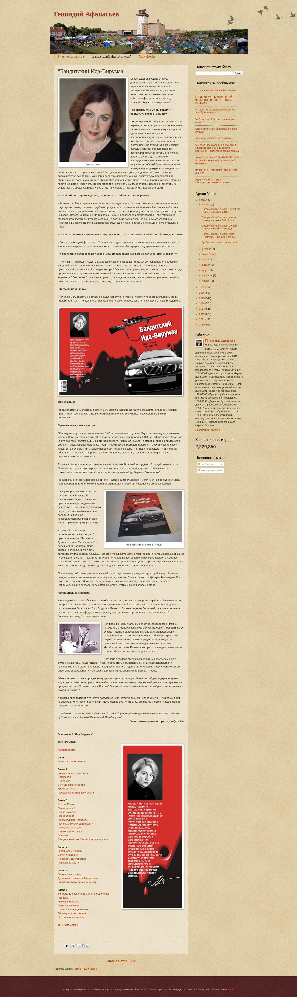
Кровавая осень (67, 788)
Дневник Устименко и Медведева (78, 878)
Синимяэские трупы (70, 831)
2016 (202, 292)
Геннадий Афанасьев (86, 14)
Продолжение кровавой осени (76, 792)
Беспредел (64, 776)
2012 (202, 314)
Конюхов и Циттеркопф (72, 858)
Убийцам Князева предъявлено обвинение (83, 893)
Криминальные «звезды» (73, 773)
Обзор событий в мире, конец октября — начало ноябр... (219, 235)
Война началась (67, 812)
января (206, 280)
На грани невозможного (72, 917)
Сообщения (206, 464)
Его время (64, 780)
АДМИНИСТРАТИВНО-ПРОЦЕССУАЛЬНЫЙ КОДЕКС (212, 181)
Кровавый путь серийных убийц (77, 882)
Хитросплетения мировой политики (215, 90)
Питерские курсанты (70, 874)
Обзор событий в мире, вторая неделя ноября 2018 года (219, 227)
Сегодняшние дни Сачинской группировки (83, 839)
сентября (207, 254)
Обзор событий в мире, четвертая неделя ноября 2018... (221, 210)
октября (207, 248)
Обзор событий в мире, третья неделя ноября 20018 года (219, 219)
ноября (206, 204)
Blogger (229, 989)
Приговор (63, 835)
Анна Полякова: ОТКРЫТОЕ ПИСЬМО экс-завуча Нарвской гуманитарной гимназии (217, 160)
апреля (206, 264)
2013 (202, 308)
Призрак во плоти (68, 862)
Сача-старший (66, 808)
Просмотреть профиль (208, 429)
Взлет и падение (68, 854)
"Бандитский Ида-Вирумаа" (111, 56)
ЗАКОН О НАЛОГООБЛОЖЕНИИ (214, 138)
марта (206, 270)
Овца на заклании (69, 905)
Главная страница (71, 56)
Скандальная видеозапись (74, 909)
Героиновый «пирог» (70, 851)
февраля (207, 275)
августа (206, 259)
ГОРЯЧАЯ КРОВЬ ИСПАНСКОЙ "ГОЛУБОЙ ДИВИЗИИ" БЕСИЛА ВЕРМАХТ (213, 100)
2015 (202, 298)
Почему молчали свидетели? (75, 823)
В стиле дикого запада (71, 784)
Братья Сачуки (67, 804)
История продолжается (72, 761)
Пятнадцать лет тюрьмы (72, 913)
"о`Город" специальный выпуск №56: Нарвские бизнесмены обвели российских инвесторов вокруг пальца (217, 147)
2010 (202, 324)
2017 (202, 287)
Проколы (63, 897)
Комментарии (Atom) (85, 968)
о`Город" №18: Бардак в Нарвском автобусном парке (215, 111)
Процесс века (66, 815)
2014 (202, 303)
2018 (202, 200)
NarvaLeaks (147, 56)
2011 (202, 319)
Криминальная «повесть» (73, 819)
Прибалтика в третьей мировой (219, 242)
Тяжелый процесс (68, 901)
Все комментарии (209, 470)
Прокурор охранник (69, 827)
